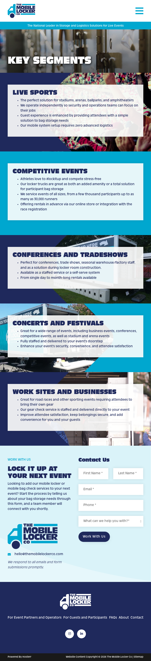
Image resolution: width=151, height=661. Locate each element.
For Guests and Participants (85, 617)
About (124, 617)
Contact (137, 617)
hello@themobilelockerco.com (39, 554)
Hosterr (26, 657)
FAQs (113, 617)
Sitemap (138, 657)
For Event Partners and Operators (35, 617)
